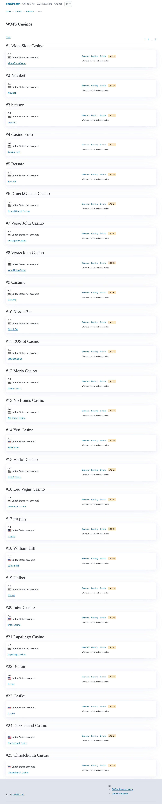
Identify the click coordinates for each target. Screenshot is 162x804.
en (67, 3)
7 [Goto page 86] (155, 39)
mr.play (11, 536)
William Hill (13, 565)
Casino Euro (14, 152)
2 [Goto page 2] (148, 39)
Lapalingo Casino (17, 654)
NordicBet (13, 329)
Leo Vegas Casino (17, 506)
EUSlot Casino (15, 358)
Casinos (58, 3)
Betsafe (12, 181)
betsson (12, 122)
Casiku (11, 713)
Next (8, 37)
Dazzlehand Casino (17, 743)
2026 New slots (44, 3)
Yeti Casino (13, 447)
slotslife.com (17, 794)
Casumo (12, 299)
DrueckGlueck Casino (19, 211)
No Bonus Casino (16, 418)
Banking (94, 56)
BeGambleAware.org (122, 789)
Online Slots (28, 3)
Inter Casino (14, 624)
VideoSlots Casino (17, 63)
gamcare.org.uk (120, 793)
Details (103, 56)
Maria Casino (14, 388)
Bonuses (85, 56)
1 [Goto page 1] (144, 39)
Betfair (11, 684)
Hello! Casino (14, 477)
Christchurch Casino (18, 772)
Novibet (12, 92)
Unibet (11, 595)
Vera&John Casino (17, 240)
